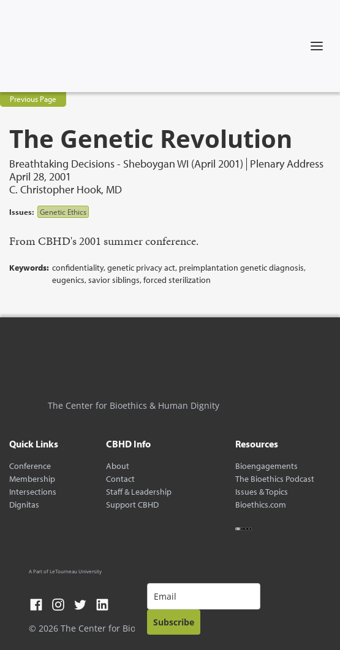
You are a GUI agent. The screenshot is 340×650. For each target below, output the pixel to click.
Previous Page (33, 99)
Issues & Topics (261, 492)
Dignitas (24, 505)
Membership (32, 479)
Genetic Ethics (63, 212)
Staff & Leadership (139, 492)
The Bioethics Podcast (274, 479)
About (117, 466)
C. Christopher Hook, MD (65, 189)
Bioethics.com (260, 505)
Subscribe (173, 622)
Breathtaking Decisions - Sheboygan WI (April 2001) (126, 164)
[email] (203, 596)
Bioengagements (266, 466)
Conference (30, 466)
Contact (120, 479)
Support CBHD (132, 505)
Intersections (32, 492)
